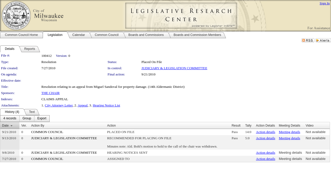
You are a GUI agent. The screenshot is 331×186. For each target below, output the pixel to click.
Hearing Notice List (106, 105)
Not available (316, 132)
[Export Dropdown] (41, 118)
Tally (248, 125)
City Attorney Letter (59, 105)
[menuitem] (9, 118)
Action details (265, 132)
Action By (37, 125)
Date (5, 125)
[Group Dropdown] (26, 118)
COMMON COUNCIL (47, 132)
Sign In (325, 3)
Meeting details (289, 132)
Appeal (83, 105)
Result (236, 125)
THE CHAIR (50, 93)
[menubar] (25, 118)
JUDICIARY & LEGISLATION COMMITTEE (174, 68)
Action (111, 125)
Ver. (24, 125)
